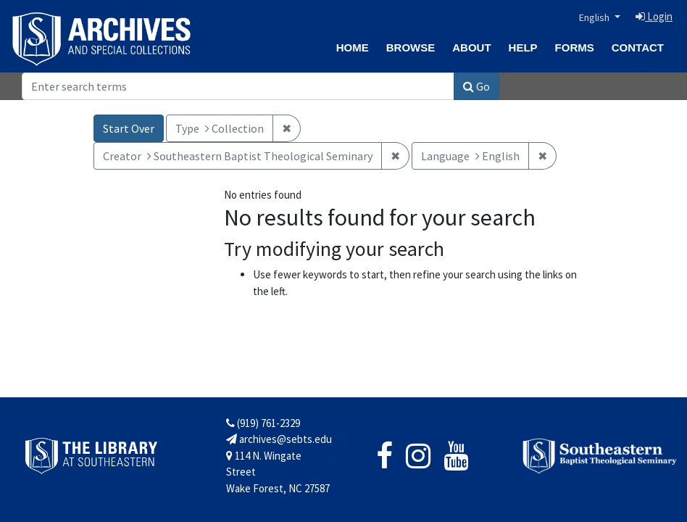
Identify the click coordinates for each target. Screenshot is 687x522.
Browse (411, 47)
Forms (574, 47)
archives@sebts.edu (279, 439)
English (595, 17)
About (471, 47)
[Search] (238, 86)
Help (523, 47)
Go (476, 86)
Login (654, 16)
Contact (638, 47)
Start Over (128, 128)
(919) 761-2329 (263, 423)
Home (352, 47)
